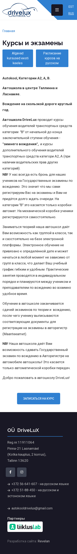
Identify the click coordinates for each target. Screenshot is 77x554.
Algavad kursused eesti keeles (18, 58)
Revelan (44, 541)
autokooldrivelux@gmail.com (32, 508)
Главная (8, 31)
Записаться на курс (38, 398)
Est (71, 6)
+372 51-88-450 (23, 490)
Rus (71, 13)
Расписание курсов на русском (52, 58)
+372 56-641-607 (24, 484)
